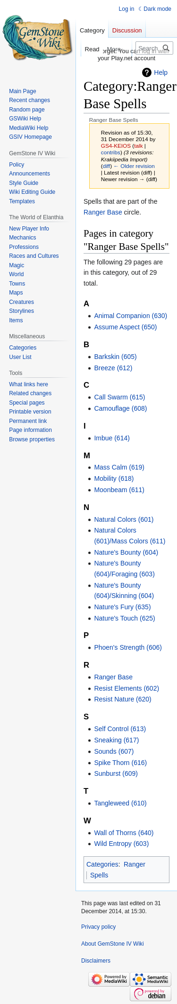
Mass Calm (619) (119, 467)
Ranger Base (103, 212)
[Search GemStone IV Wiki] (154, 48)
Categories (102, 864)
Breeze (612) (113, 368)
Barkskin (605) (115, 356)
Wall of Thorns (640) (123, 833)
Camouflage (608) (120, 408)
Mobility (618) (114, 478)
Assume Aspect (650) (125, 327)
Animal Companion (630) (130, 315)
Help (161, 72)
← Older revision (134, 166)
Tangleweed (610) (120, 803)
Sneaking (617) (116, 740)
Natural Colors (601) (123, 519)
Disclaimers (95, 960)
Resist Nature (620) (122, 699)
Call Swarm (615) (119, 397)
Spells (99, 875)
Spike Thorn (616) (120, 762)
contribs (110, 152)
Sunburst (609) (116, 773)
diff (106, 166)
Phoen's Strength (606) (128, 647)
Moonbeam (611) (119, 490)
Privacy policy (98, 927)
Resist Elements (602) (126, 688)
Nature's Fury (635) (122, 607)
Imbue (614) (111, 438)
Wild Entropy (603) (121, 843)
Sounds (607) (114, 751)
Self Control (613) (120, 729)
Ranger (134, 864)
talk (138, 146)
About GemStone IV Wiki (112, 943)
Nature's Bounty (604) (126, 552)
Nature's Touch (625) (124, 618)
